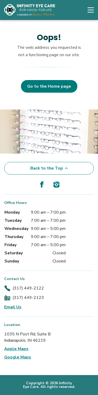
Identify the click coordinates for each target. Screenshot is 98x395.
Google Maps (17, 357)
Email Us (12, 307)
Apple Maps (16, 349)
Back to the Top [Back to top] (49, 168)
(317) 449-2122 (28, 288)
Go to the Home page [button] (49, 86)
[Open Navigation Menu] (88, 10)
